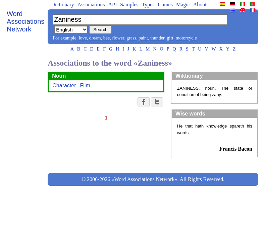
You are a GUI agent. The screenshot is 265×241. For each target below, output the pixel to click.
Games (165, 4)
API (112, 4)
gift (170, 38)
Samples (129, 4)
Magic (183, 4)
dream (95, 38)
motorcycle (186, 38)
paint (143, 38)
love (83, 38)
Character (64, 85)
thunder (157, 38)
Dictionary (62, 4)
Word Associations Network (25, 21)
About (200, 4)
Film (85, 85)
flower (118, 38)
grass (131, 38)
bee (106, 38)
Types (148, 4)
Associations (91, 4)
